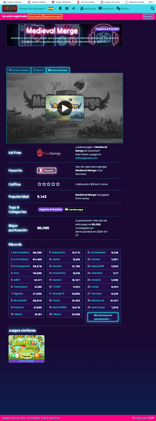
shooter (57, 266)
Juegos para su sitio (13, 418)
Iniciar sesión (35, 16)
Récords (148, 16)
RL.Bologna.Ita (21, 266)
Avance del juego (57, 70)
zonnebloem (98, 252)
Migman (18, 293)
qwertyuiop (98, 307)
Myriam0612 (59, 307)
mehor (56, 259)
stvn (16, 273)
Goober (96, 259)
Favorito (46, 170)
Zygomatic (141, 418)
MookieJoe (97, 300)
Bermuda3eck (21, 252)
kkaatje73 (58, 293)
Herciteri (96, 293)
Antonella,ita (20, 259)
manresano (20, 286)
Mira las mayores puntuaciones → (103, 317)
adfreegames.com (86, 158)
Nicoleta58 (20, 300)
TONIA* (57, 286)
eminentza (59, 273)
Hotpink (96, 280)
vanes (95, 286)
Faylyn (56, 300)
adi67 (17, 280)
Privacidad (33, 418)
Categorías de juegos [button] (31, 8)
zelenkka (97, 273)
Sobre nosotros (50, 418)
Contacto (106, 8)
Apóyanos (88, 8)
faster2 (57, 280)
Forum (122, 8)
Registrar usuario (53, 16)
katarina (18, 307)
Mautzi (18, 314)
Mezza (57, 314)
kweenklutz (58, 252)
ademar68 (97, 266)
